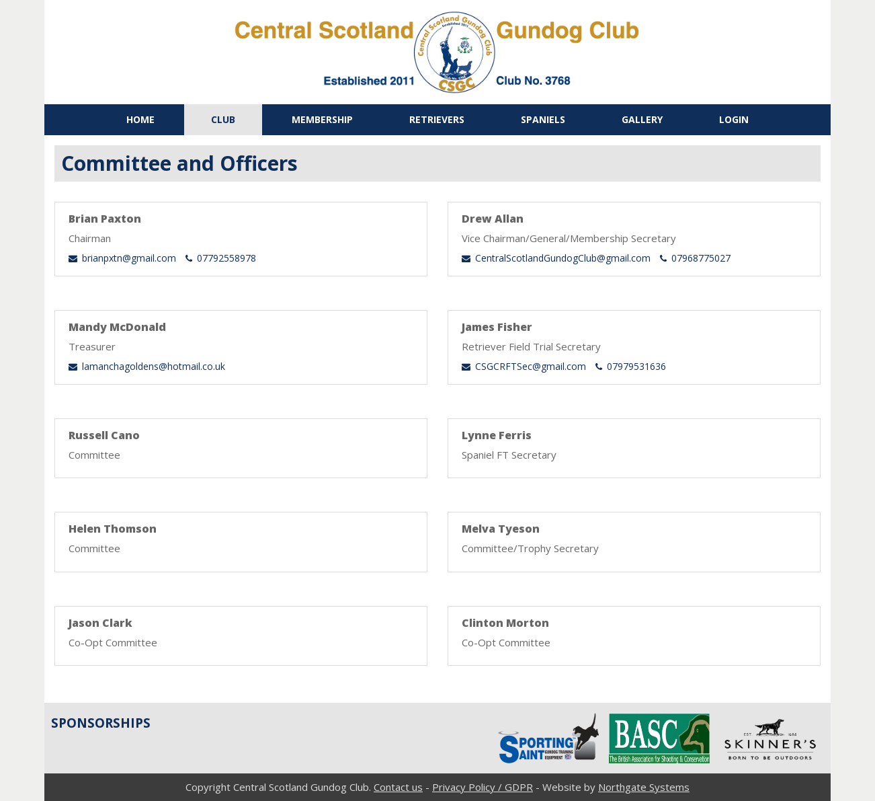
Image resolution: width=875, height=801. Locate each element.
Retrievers (436, 119)
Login (734, 119)
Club (223, 119)
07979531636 (630, 366)
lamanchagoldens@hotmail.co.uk (147, 366)
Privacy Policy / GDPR (482, 787)
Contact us (398, 787)
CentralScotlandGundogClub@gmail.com (556, 258)
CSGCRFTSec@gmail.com (524, 366)
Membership (322, 119)
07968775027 (695, 258)
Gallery (642, 119)
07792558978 (220, 258)
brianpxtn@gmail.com (122, 258)
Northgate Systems (644, 787)
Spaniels (543, 119)
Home (140, 119)
